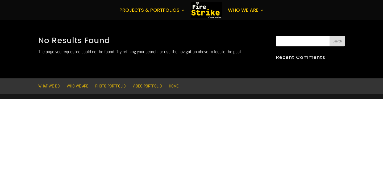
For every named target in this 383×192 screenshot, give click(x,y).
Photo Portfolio (110, 86)
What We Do (49, 86)
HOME (173, 86)
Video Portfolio (147, 86)
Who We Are (243, 10)
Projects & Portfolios (149, 10)
